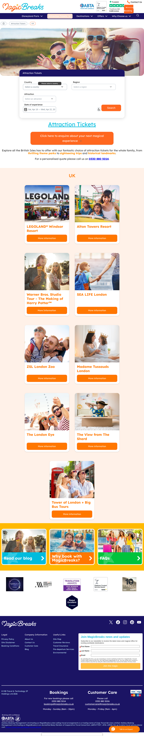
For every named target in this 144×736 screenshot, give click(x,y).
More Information (47, 310)
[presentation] (112, 677)
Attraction (29, 94)
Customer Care (31, 646)
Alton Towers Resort (94, 226)
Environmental (59, 652)
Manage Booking (128, 9)
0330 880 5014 (99, 159)
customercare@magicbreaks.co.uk (102, 704)
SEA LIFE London (92, 294)
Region (76, 82)
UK (33, 23)
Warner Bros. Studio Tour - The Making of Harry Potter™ (45, 298)
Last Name (85, 651)
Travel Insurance (60, 646)
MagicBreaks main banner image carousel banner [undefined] (72, 52)
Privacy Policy (7, 639)
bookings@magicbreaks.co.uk (59, 704)
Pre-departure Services (63, 649)
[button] (124, 729)
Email (83, 655)
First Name (85, 646)
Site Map (57, 639)
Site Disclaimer (8, 642)
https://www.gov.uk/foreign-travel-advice (23, 727)
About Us (29, 639)
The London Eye (40, 434)
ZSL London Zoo (41, 366)
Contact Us (136, 2)
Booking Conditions (10, 646)
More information (47, 238)
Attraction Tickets (18, 24)
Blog (27, 649)
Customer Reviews (61, 642)
